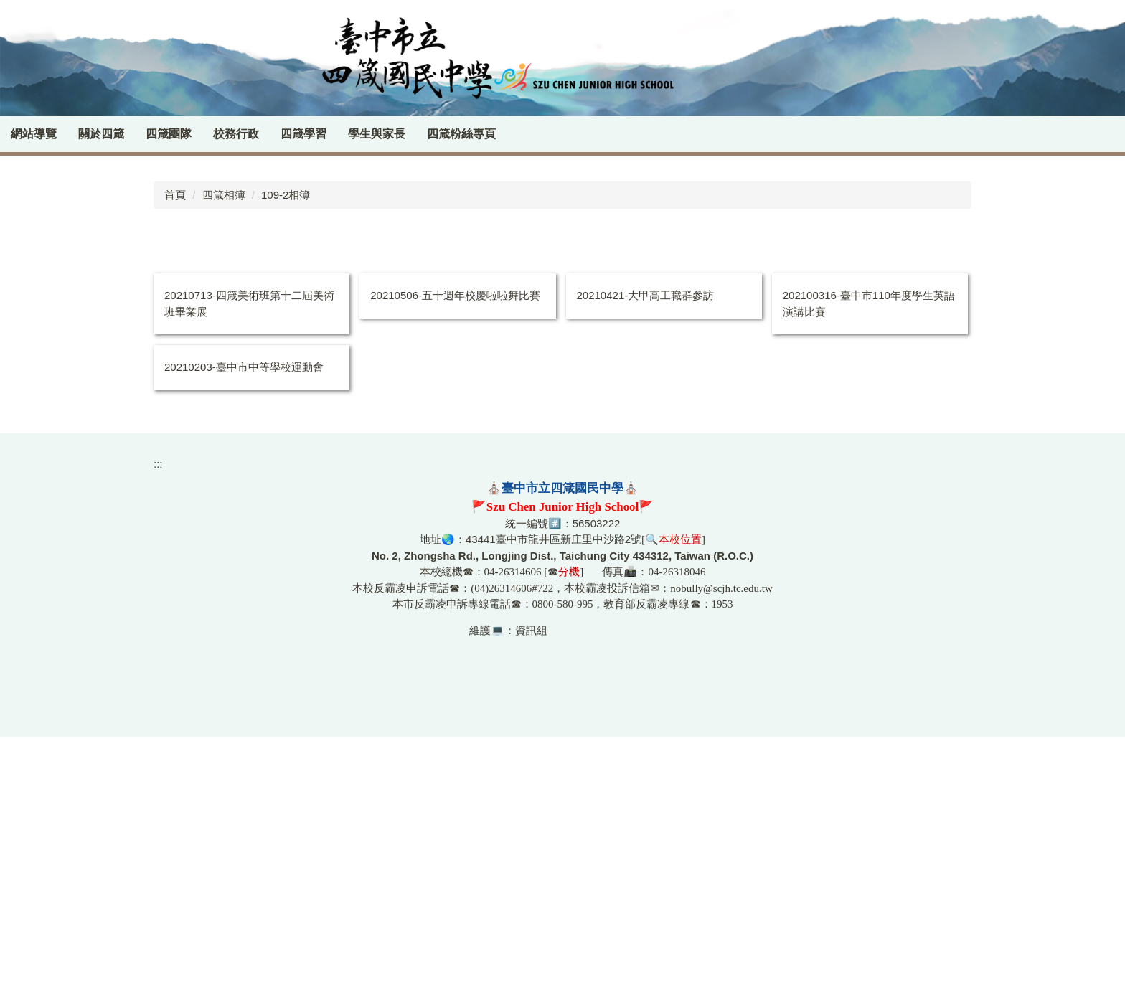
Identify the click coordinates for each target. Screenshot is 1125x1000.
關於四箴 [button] (134, 134)
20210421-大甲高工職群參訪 (646, 559)
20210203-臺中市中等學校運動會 (244, 631)
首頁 (175, 458)
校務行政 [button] (269, 134)
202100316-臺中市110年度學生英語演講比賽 (869, 567)
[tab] (1064, 403)
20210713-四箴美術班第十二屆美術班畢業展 (249, 567)
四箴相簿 (223, 458)
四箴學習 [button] (336, 134)
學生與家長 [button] (409, 134)
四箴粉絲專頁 (494, 134)
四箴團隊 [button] (202, 134)
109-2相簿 (285, 458)
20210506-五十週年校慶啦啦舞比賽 (455, 559)
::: (16, 134)
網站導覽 (67, 134)
